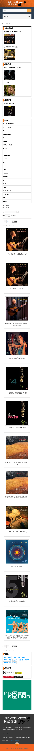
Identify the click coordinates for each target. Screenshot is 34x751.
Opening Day (6, 155)
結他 (19, 657)
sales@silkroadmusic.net (14, 740)
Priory (4, 187)
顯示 (4, 215)
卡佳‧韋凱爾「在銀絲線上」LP (17, 254)
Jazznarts (5, 173)
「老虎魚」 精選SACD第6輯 (17, 427)
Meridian (5, 159)
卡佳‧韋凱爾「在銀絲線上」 (17, 289)
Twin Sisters (6, 152)
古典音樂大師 (7, 662)
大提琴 (15, 660)
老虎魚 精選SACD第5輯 (17, 601)
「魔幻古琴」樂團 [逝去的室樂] (17, 532)
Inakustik (5, 138)
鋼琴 (5, 657)
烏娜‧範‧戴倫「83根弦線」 (17, 358)
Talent (5, 148)
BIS (4, 197)
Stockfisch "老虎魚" (8, 123)
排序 (4, 212)
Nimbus (5, 141)
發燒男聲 (27, 660)
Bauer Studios (7, 190)
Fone (4, 130)
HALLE (4, 162)
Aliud (4, 183)
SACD (9, 657)
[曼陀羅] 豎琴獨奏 (17, 566)
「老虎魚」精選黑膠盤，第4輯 (17, 393)
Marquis (5, 176)
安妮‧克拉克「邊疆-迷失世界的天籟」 (17, 497)
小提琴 (14, 657)
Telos (4, 180)
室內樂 (5, 660)
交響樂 (23, 657)
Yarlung (5, 201)
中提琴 (14, 662)
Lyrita (4, 169)
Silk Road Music (7, 134)
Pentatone (6, 194)
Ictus (4, 166)
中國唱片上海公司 (7, 145)
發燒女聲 (21, 660)
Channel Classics (7, 127)
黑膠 (10, 660)
